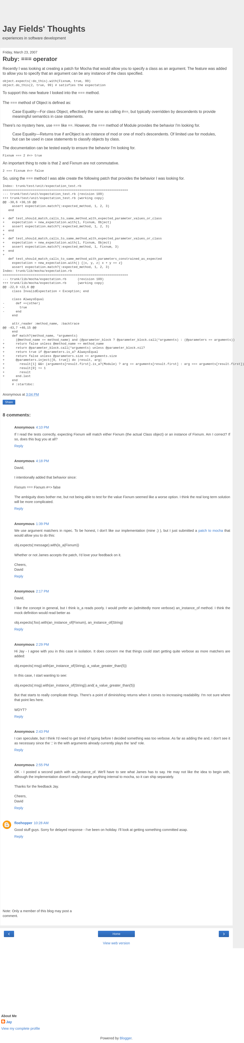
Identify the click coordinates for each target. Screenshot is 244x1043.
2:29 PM (42, 644)
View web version (116, 943)
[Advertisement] (116, 13)
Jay (9, 1022)
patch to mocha (210, 531)
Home (116, 934)
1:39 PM (42, 524)
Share (9, 402)
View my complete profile (20, 1028)
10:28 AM (41, 823)
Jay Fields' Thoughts (43, 28)
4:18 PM (42, 461)
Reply (18, 446)
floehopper (23, 823)
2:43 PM (42, 731)
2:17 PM (42, 591)
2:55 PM (42, 765)
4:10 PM (42, 427)
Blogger (126, 1038)
